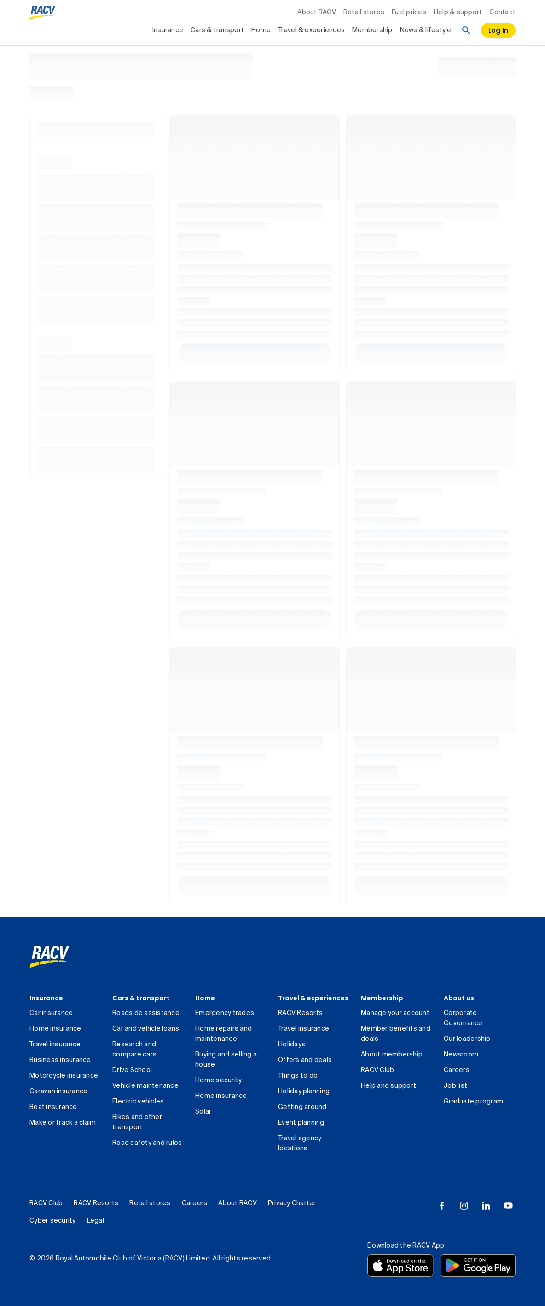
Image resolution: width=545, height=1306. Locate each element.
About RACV (316, 12)
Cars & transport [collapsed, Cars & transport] (217, 30)
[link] (49, 957)
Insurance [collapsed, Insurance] (167, 30)
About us (459, 998)
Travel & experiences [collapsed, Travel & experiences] (311, 30)
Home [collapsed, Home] (261, 30)
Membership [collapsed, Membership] (372, 30)
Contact (502, 12)
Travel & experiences (313, 998)
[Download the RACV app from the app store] (400, 1265)
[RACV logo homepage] (42, 13)
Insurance (46, 998)
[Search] (466, 30)
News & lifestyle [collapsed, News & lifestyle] (426, 30)
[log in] (498, 30)
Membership (382, 998)
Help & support (458, 12)
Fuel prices (409, 12)
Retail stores (363, 12)
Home (205, 998)
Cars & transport (141, 998)
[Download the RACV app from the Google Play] (478, 1265)
